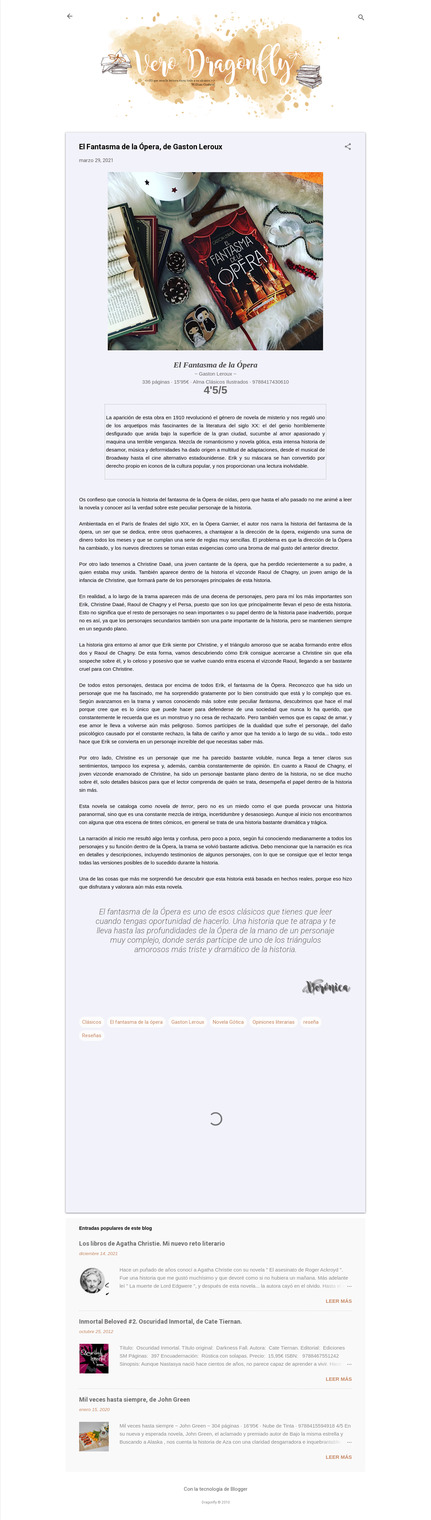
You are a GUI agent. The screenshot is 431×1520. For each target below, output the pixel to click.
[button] (348, 147)
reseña (311, 1022)
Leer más (339, 1301)
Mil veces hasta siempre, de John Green (134, 1399)
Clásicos (91, 1022)
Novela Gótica (228, 1022)
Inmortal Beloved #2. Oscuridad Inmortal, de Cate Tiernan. (160, 1321)
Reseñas (91, 1035)
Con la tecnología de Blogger (215, 1489)
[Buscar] (361, 18)
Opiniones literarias (274, 1022)
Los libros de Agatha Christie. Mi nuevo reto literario (152, 1243)
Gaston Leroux (187, 1022)
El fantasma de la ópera (136, 1022)
